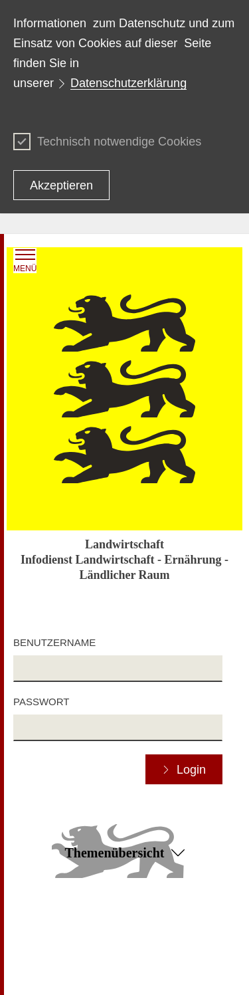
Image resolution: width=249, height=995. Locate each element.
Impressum (148, 972)
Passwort (41, 701)
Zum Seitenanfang (124, 904)
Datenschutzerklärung (128, 83)
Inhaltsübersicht (45, 923)
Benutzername (54, 642)
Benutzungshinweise (55, 972)
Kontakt (140, 923)
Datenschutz (39, 942)
